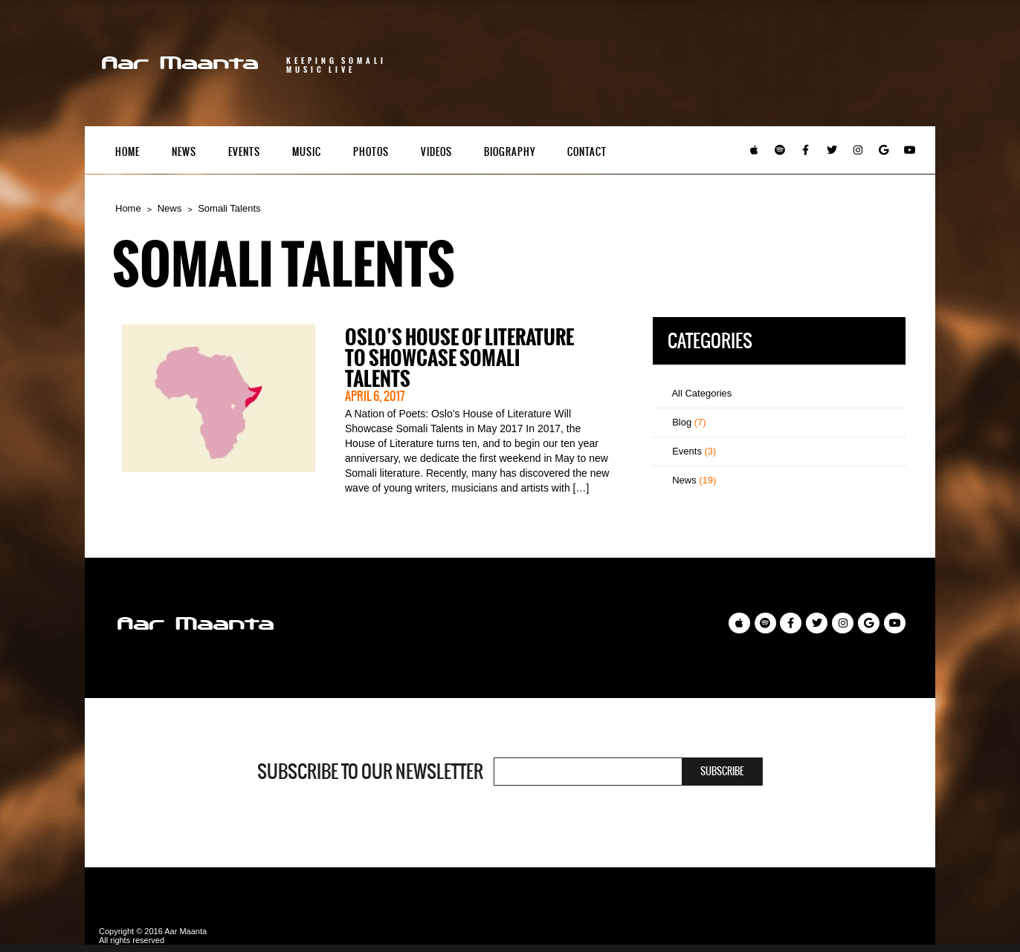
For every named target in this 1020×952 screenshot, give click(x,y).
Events (244, 152)
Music (306, 152)
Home (127, 152)
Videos (436, 152)
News (184, 152)
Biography (509, 152)
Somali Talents (229, 208)
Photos (371, 152)
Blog (683, 422)
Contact (587, 152)
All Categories (696, 393)
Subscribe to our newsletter (370, 771)
